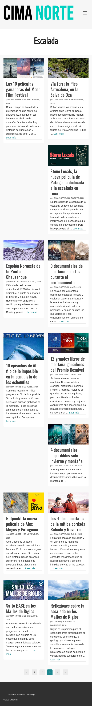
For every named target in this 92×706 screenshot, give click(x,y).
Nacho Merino (17, 282)
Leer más (11, 137)
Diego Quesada (62, 621)
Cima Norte (15, 99)
